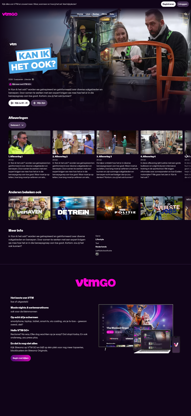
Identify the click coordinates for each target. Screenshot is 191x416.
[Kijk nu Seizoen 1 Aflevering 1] (19, 103)
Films (104, 14)
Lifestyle (100, 239)
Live (88, 14)
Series (96, 14)
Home (80, 14)
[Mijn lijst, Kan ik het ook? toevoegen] (39, 103)
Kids (112, 14)
